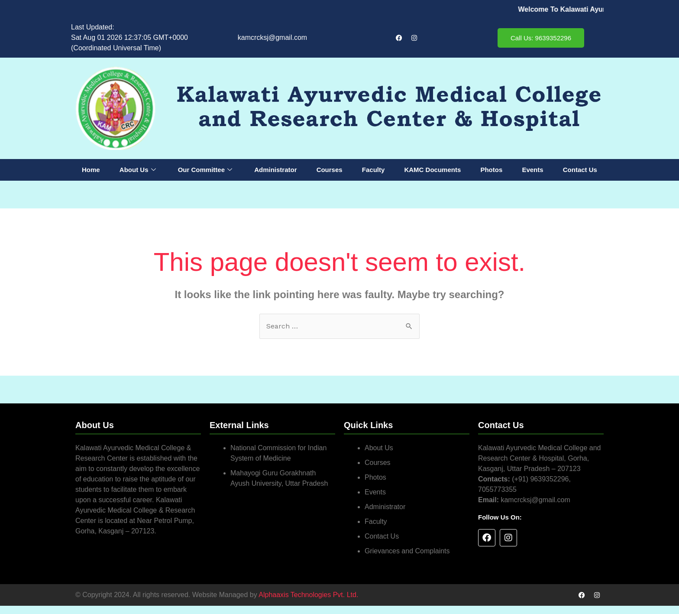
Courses (330, 169)
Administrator (275, 169)
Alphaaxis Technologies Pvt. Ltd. (308, 594)
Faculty (373, 169)
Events (532, 169)
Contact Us (580, 169)
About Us (138, 170)
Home (91, 169)
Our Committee (205, 170)
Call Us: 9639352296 (541, 38)
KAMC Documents (432, 169)
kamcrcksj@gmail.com (272, 37)
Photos (491, 169)
